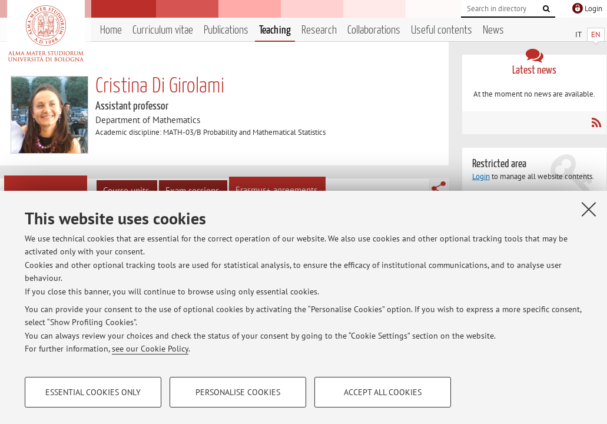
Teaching (275, 30)
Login (481, 176)
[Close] (588, 209)
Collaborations (373, 30)
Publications (226, 30)
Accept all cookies (383, 392)
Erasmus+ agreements (276, 190)
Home (111, 30)
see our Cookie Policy (150, 348)
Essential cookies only (93, 392)
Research (319, 30)
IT (578, 34)
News (493, 30)
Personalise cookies (237, 392)
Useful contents (441, 30)
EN (596, 34)
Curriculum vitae (162, 30)
